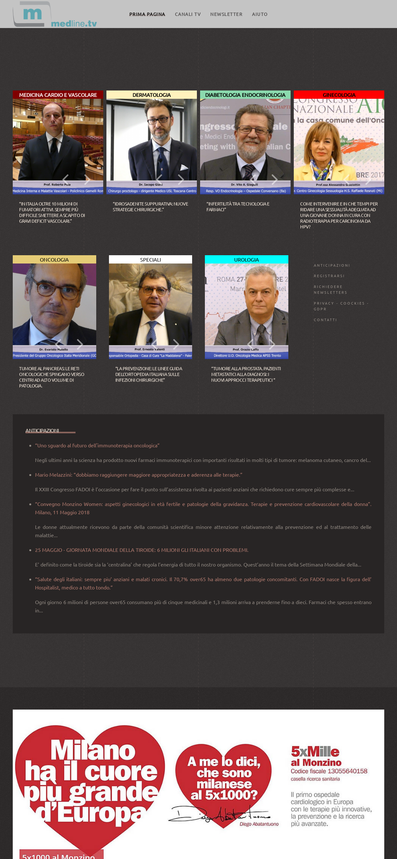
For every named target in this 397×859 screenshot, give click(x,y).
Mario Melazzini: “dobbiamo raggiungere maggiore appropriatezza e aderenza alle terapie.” (138, 596)
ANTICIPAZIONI (332, 265)
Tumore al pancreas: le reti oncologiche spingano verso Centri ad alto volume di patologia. (51, 377)
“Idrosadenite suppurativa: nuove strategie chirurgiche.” (150, 206)
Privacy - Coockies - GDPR (341, 305)
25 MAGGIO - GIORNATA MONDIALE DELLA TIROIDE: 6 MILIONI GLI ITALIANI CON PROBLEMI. (142, 671)
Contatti (325, 319)
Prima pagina (147, 14)
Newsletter (226, 14)
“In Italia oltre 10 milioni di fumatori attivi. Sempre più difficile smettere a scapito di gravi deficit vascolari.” (52, 212)
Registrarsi (329, 275)
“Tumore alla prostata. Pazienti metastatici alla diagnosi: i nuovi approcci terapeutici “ (246, 374)
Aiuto (260, 14)
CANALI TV (188, 14)
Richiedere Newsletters (331, 289)
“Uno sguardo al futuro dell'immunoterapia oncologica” (97, 566)
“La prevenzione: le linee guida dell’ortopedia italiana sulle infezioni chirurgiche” (148, 374)
